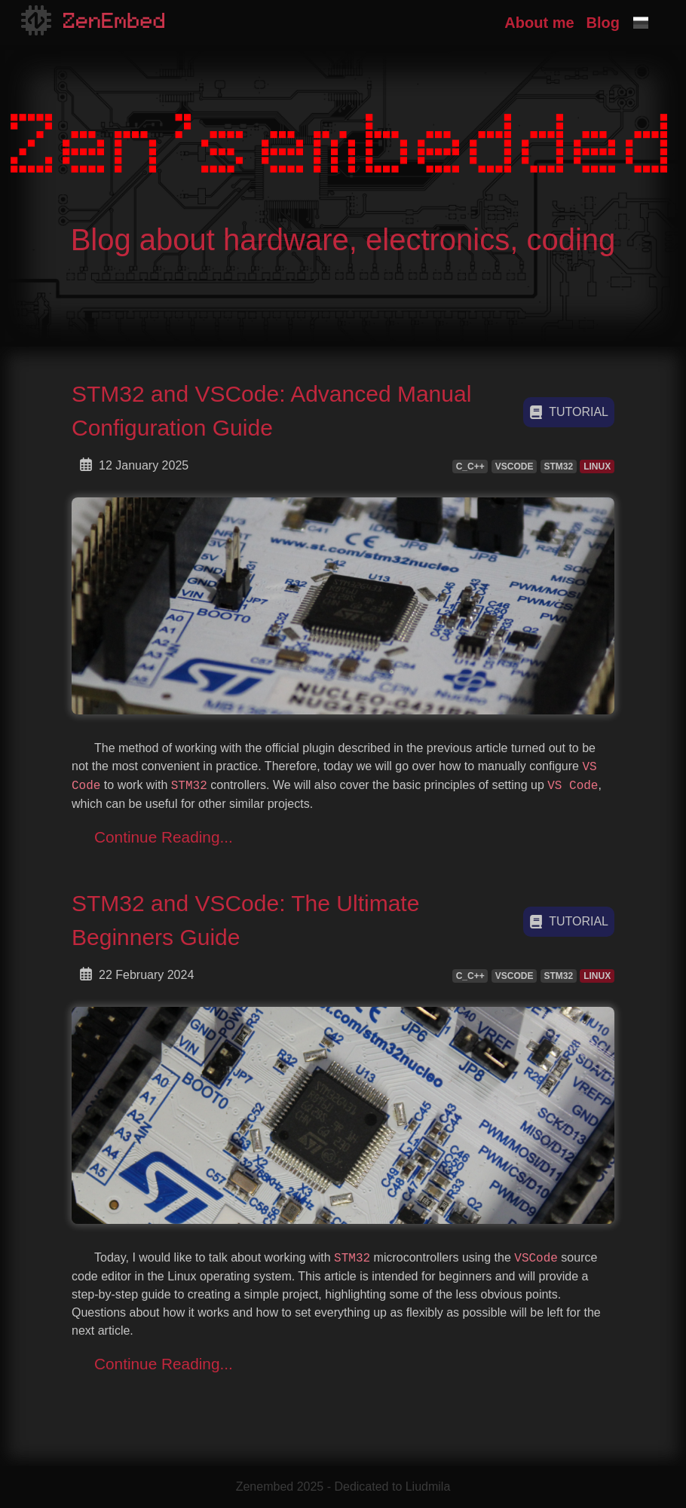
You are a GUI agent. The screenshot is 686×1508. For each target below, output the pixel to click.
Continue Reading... (163, 837)
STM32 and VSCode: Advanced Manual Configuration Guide (271, 410)
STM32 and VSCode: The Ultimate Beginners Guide (245, 920)
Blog (603, 22)
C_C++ (470, 466)
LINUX (597, 466)
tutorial (568, 412)
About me (539, 22)
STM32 (558, 466)
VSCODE (514, 466)
